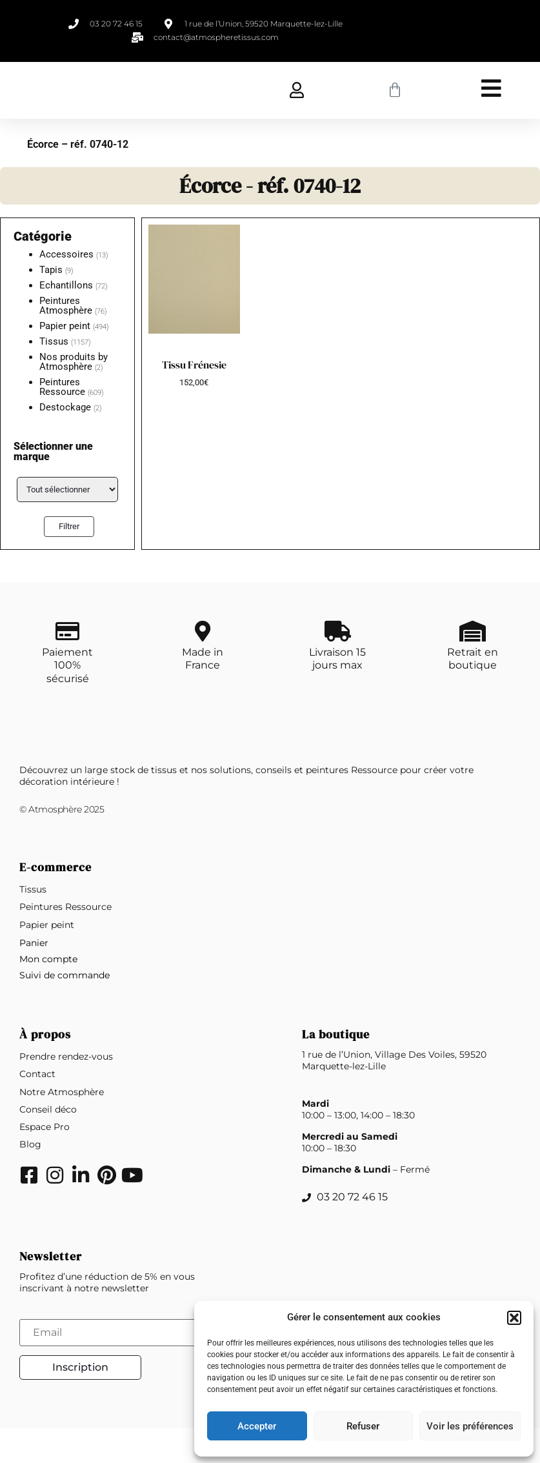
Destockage (65, 407)
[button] (514, 1317)
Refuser (362, 1426)
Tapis (51, 270)
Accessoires (66, 254)
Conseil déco (48, 1144)
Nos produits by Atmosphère (73, 361)
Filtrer (69, 526)
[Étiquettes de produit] (67, 489)
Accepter (256, 1426)
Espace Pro (44, 1162)
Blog (30, 1180)
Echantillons (66, 285)
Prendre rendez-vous (66, 1092)
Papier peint (64, 326)
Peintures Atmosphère (65, 305)
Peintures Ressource (62, 387)
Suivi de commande (64, 1010)
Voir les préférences (470, 1426)
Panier (33, 978)
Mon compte (48, 994)
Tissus (53, 341)
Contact (37, 1109)
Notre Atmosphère (61, 1127)
